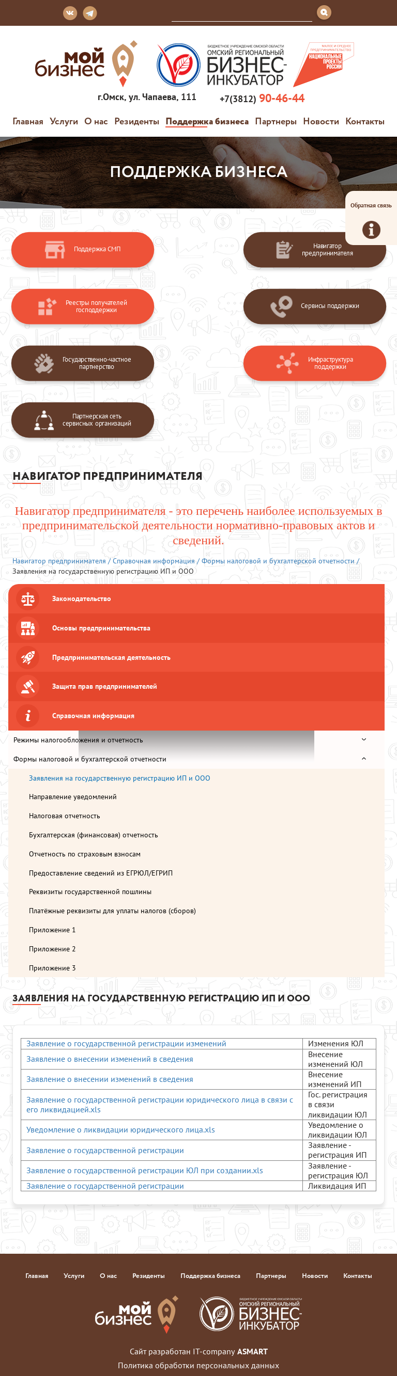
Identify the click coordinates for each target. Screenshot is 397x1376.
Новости (321, 120)
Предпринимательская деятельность (111, 657)
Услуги (64, 120)
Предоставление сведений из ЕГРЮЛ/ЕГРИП (101, 873)
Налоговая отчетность (64, 815)
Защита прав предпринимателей (104, 686)
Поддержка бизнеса (207, 120)
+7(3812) (260, 98)
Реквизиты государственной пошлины (90, 891)
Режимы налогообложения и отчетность (78, 739)
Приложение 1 (52, 929)
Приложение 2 (52, 948)
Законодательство (81, 598)
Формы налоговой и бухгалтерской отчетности (89, 759)
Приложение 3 (52, 968)
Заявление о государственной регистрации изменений (126, 1043)
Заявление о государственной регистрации (105, 1150)
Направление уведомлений (73, 796)
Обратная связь (371, 220)
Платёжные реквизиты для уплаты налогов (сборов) (112, 910)
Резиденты (136, 120)
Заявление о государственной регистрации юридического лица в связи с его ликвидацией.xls (159, 1104)
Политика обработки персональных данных (198, 1365)
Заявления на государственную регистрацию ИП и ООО (119, 778)
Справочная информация (93, 715)
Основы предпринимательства (101, 628)
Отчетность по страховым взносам (85, 854)
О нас (96, 120)
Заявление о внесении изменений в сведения (109, 1059)
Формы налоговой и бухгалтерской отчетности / (280, 560)
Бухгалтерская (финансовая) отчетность (93, 834)
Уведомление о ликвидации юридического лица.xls (120, 1129)
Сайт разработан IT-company (199, 1351)
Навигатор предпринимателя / (61, 560)
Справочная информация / (156, 560)
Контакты (365, 120)
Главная (27, 120)
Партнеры (276, 120)
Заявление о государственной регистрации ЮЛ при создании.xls (144, 1170)
